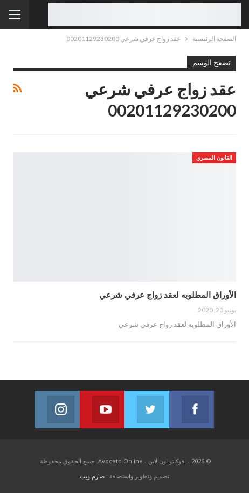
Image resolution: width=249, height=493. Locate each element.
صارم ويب (92, 476)
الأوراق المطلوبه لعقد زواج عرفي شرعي (167, 294)
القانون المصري (214, 157)
